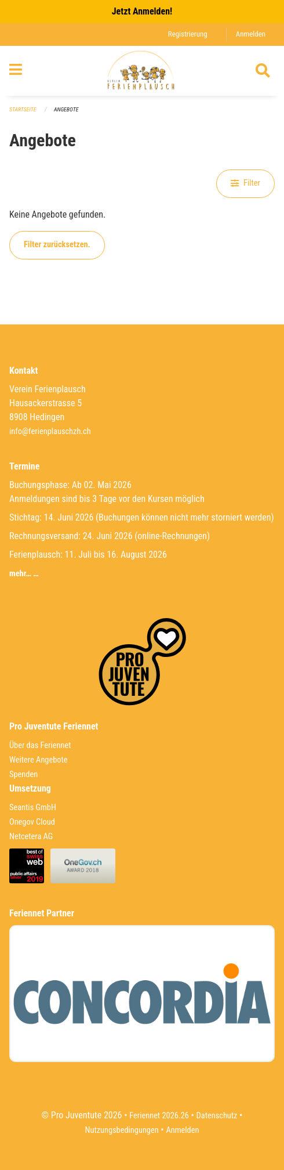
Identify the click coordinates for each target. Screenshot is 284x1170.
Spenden (23, 774)
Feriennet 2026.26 (159, 1116)
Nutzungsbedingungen (122, 1130)
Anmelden (250, 34)
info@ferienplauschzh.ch (50, 431)
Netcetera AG (31, 837)
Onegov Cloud (32, 822)
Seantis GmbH (32, 808)
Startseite (22, 109)
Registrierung (187, 34)
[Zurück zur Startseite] (142, 71)
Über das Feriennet (40, 745)
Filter (245, 183)
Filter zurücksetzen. (57, 245)
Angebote (66, 109)
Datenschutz (217, 1116)
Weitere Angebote (38, 760)
